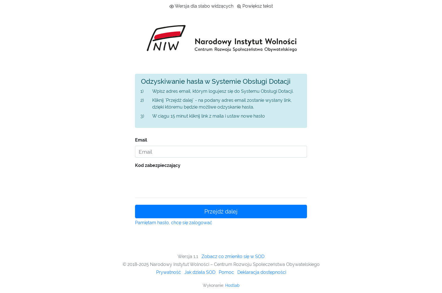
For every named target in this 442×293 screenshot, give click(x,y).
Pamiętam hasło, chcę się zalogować (173, 222)
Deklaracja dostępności (261, 272)
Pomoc (226, 272)
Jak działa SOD (199, 272)
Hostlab (232, 285)
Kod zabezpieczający (157, 165)
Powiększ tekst (255, 6)
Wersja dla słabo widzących (201, 6)
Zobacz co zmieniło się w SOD (233, 256)
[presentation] (178, 182)
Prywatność (168, 272)
